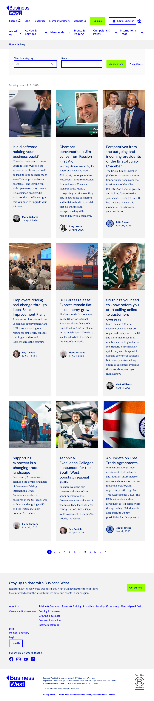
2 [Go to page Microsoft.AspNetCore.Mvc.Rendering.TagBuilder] (54, 551)
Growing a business (49, 615)
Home (12, 43)
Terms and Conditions (68, 694)
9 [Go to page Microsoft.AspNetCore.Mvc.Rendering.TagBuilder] (90, 551)
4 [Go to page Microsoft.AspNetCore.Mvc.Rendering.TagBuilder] (64, 551)
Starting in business (49, 610)
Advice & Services (37, 31)
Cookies (111, 694)
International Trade (132, 31)
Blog (24, 20)
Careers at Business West (23, 610)
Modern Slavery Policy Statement (92, 694)
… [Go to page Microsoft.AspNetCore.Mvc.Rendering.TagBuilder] (100, 551)
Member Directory (57, 20)
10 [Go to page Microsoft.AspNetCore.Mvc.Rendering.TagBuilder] (95, 551)
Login (12, 636)
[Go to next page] (105, 551)
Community (113, 605)
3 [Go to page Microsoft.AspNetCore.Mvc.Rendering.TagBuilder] (59, 551)
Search (65, 57)
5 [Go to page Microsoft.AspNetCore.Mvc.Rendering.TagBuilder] (70, 551)
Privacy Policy (49, 694)
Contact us (78, 20)
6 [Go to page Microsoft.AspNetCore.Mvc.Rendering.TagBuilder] (75, 551)
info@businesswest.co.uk (53, 683)
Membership (61, 31)
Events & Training (79, 31)
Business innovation (50, 619)
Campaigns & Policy (106, 31)
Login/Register (121, 20)
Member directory (19, 632)
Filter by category (23, 57)
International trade (49, 624)
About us (16, 32)
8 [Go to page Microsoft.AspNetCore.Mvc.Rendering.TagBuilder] (85, 551)
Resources (37, 20)
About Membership (94, 605)
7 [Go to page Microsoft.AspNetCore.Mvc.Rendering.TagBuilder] (80, 551)
